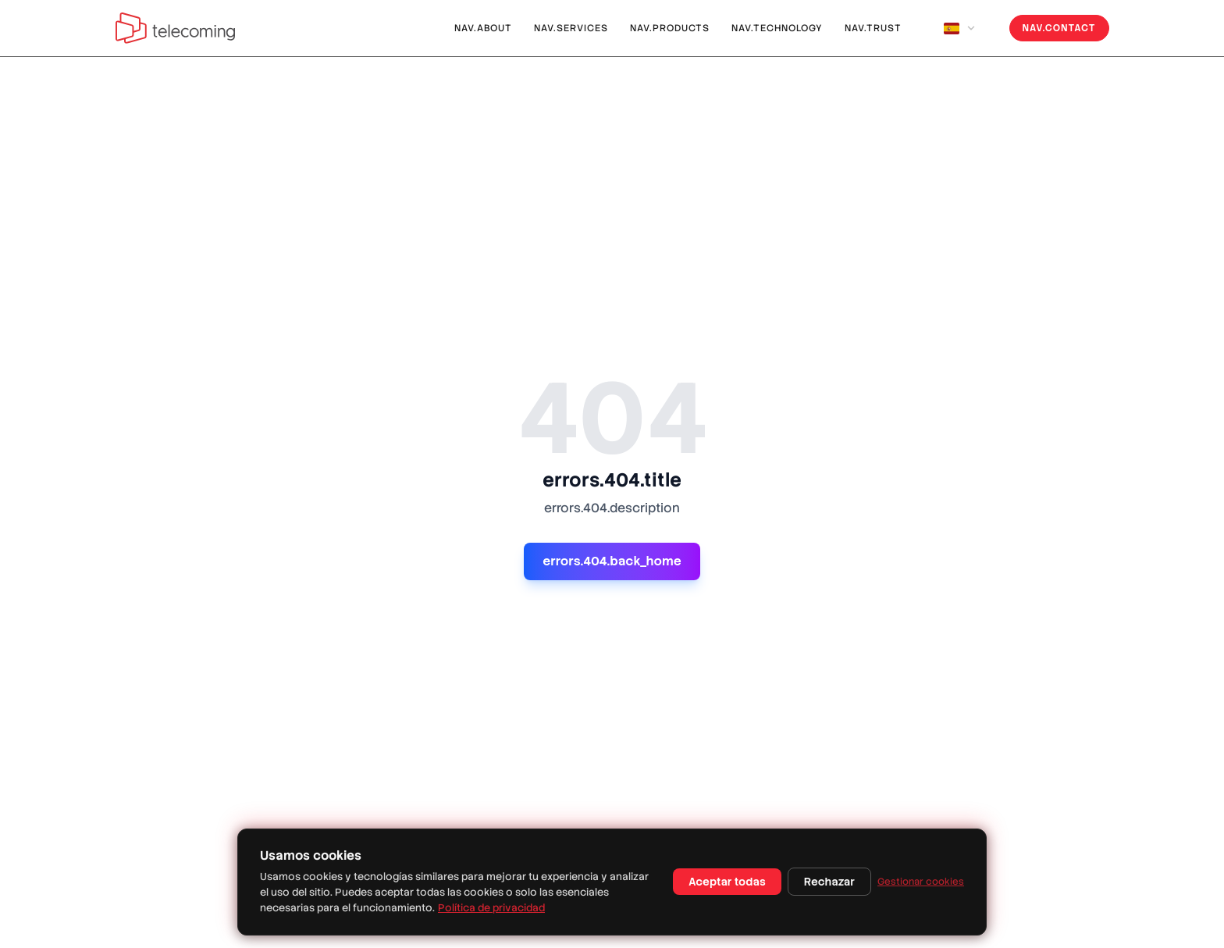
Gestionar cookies (920, 881)
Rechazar (829, 882)
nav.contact (1059, 28)
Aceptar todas (727, 882)
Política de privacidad (491, 907)
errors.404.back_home (612, 561)
